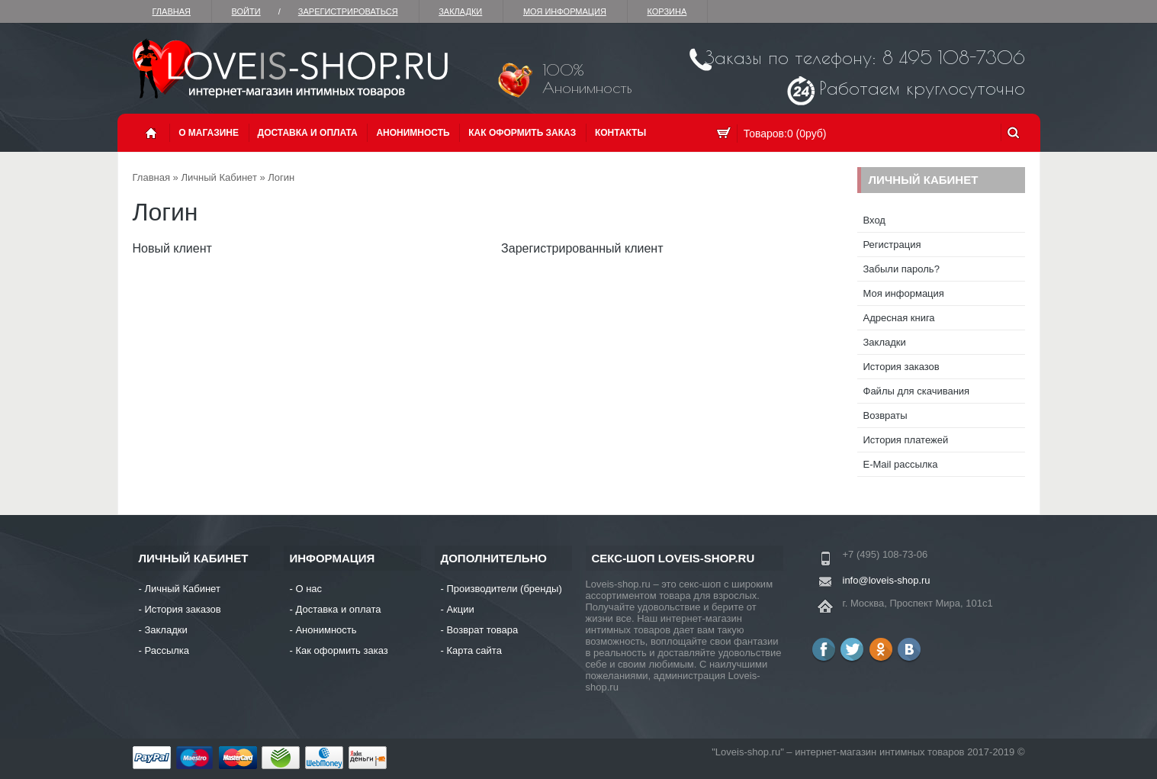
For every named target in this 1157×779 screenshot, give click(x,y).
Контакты (620, 132)
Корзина (666, 11)
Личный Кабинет (218, 177)
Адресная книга (899, 318)
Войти (246, 11)
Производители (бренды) (503, 588)
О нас (308, 588)
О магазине (208, 132)
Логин (281, 177)
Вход (874, 220)
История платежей (906, 440)
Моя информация (564, 11)
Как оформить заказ (522, 132)
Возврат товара (482, 630)
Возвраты (885, 415)
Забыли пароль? (901, 269)
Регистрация (892, 244)
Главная (172, 11)
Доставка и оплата (308, 132)
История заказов (901, 366)
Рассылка (166, 650)
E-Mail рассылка (900, 464)
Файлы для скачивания (916, 391)
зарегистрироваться (348, 11)
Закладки (460, 11)
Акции (460, 609)
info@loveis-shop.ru (886, 580)
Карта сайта (473, 650)
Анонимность (412, 132)
